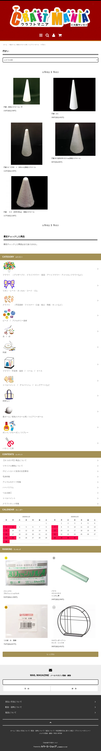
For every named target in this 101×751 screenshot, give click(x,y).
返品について (50, 730)
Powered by (50, 746)
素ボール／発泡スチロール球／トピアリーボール (24, 44)
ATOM (60, 733)
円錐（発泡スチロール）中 (13, 107)
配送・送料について (37, 730)
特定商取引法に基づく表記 (64, 730)
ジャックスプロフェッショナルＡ (11, 592)
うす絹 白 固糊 (10, 640)
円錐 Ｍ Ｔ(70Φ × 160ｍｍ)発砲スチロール (20, 167)
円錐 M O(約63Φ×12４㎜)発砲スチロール (65, 158)
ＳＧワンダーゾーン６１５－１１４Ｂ (58, 642)
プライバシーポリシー (82, 730)
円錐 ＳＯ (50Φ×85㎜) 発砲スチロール (19, 212)
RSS (55, 733)
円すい (44, 44)
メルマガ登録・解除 (45, 733)
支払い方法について (22, 730)
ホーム (5, 44)
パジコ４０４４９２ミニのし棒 (56, 593)
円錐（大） (55, 114)
